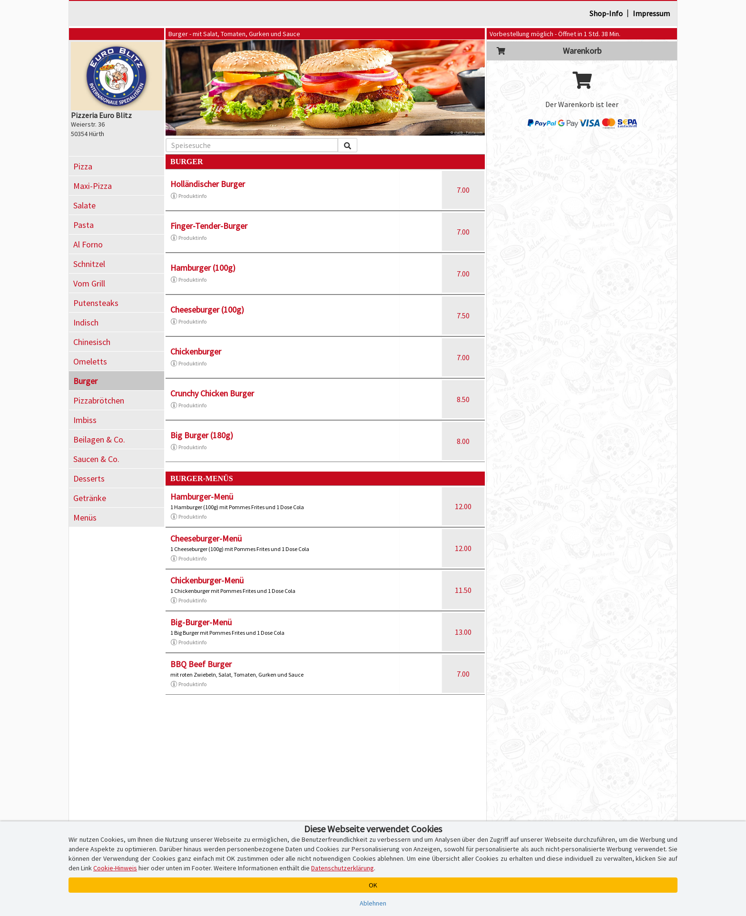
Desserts (89, 478)
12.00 (463, 506)
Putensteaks (95, 302)
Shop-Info (606, 13)
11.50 (463, 590)
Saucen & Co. (96, 458)
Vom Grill (89, 283)
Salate (84, 205)
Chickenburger (195, 351)
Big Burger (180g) (201, 435)
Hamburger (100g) (203, 267)
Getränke (89, 497)
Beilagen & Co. (99, 439)
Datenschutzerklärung (342, 868)
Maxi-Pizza (92, 185)
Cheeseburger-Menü (206, 538)
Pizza (82, 166)
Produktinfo (188, 196)
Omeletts (90, 361)
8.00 (463, 441)
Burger (85, 380)
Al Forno (88, 244)
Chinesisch (91, 341)
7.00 (463, 190)
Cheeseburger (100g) (207, 309)
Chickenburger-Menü (207, 580)
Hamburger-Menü (201, 496)
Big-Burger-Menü (201, 622)
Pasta (83, 224)
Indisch (85, 322)
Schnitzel (89, 263)
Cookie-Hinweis (115, 868)
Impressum (651, 13)
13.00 (463, 632)
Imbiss (85, 419)
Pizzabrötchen (98, 400)
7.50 (463, 315)
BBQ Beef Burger (201, 664)
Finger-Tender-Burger (208, 225)
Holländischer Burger (207, 183)
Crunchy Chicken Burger (212, 393)
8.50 (463, 399)
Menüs (85, 517)
